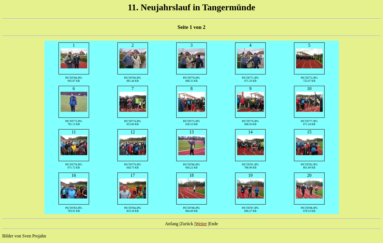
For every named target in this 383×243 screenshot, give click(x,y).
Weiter (201, 223)
